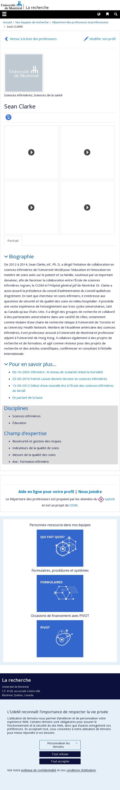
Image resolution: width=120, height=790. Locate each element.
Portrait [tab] (13, 241)
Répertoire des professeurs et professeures (80, 22)
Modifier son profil (102, 39)
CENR (73, 505)
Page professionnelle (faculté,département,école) (8, 117)
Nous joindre (90, 491)
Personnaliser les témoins (62, 745)
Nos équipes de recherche (32, 22)
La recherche (37, 7)
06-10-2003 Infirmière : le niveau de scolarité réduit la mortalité (57, 372)
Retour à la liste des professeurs (33, 39)
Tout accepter (60, 761)
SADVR (106, 499)
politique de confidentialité (38, 770)
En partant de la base (27, 397)
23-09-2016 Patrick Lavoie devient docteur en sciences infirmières (59, 379)
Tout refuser (60, 754)
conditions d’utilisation (81, 770)
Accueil (7, 22)
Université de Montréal (11, 5)
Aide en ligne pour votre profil (46, 491)
